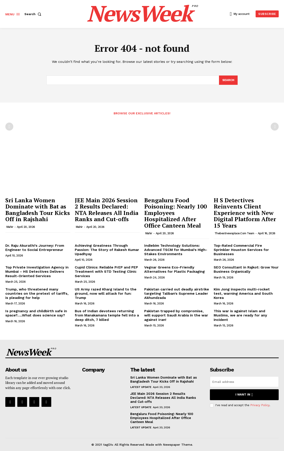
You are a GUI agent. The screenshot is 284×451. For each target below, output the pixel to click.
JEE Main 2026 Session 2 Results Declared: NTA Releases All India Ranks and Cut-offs (106, 209)
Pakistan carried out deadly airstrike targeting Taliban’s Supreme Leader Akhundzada (176, 293)
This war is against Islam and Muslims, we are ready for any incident (240, 315)
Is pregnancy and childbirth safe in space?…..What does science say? (36, 313)
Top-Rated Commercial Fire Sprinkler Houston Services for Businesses (241, 249)
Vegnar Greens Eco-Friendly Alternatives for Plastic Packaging (174, 269)
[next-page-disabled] (275, 127)
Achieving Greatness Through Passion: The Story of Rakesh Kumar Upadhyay (107, 249)
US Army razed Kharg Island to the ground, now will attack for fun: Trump (105, 293)
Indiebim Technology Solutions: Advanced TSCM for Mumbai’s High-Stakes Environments (175, 249)
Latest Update (141, 387)
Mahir (9, 226)
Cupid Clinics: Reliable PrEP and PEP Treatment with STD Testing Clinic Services (106, 271)
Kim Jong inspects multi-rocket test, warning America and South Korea (243, 293)
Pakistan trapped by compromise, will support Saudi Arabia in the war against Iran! (176, 315)
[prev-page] (9, 127)
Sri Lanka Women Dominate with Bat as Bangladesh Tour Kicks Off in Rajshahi (37, 209)
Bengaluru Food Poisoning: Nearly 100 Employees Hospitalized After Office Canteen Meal (161, 418)
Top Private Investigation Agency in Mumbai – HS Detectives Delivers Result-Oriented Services (37, 271)
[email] (244, 381)
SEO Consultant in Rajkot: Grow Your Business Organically (246, 269)
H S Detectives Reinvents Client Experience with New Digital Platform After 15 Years (245, 212)
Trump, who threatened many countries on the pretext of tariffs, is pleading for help (37, 293)
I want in (244, 395)
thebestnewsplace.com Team (234, 233)
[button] (33, 14)
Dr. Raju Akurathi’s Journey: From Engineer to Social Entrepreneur (34, 247)
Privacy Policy (259, 405)
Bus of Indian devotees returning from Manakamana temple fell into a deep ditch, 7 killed (107, 315)
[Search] (228, 80)
